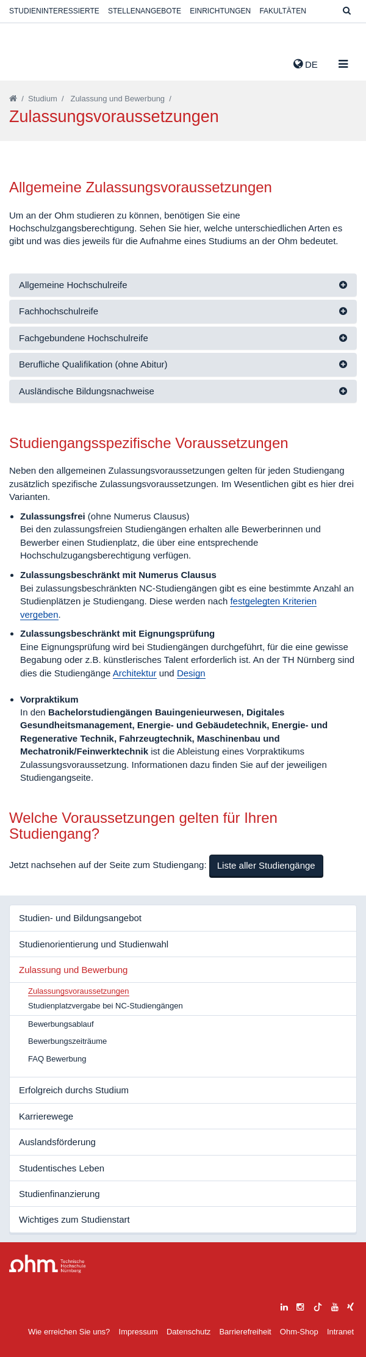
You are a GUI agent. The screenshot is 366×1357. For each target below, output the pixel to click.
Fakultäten (282, 11)
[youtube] (335, 1305)
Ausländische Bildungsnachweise (86, 391)
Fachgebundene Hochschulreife (83, 338)
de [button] (305, 64)
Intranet (340, 1331)
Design (191, 673)
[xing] (350, 1305)
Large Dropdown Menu (47, 1263)
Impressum (138, 1331)
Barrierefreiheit (245, 1331)
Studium (42, 98)
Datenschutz (188, 1331)
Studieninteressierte (54, 11)
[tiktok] (318, 1305)
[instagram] (300, 1305)
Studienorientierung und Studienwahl (93, 944)
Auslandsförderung (57, 1142)
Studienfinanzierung (59, 1194)
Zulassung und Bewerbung (117, 98)
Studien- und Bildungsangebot (80, 918)
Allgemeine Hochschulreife (73, 285)
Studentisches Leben (61, 1168)
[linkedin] (284, 1305)
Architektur (135, 673)
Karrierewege (46, 1116)
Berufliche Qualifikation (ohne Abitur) (93, 364)
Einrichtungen (220, 11)
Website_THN (27, 61)
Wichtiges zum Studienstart (74, 1219)
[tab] (183, 285)
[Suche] (347, 11)
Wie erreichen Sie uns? (69, 1331)
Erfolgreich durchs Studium (74, 1090)
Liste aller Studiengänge (266, 865)
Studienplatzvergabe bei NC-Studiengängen (105, 1005)
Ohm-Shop (299, 1331)
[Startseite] (13, 98)
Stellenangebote (144, 11)
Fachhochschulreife (58, 311)
